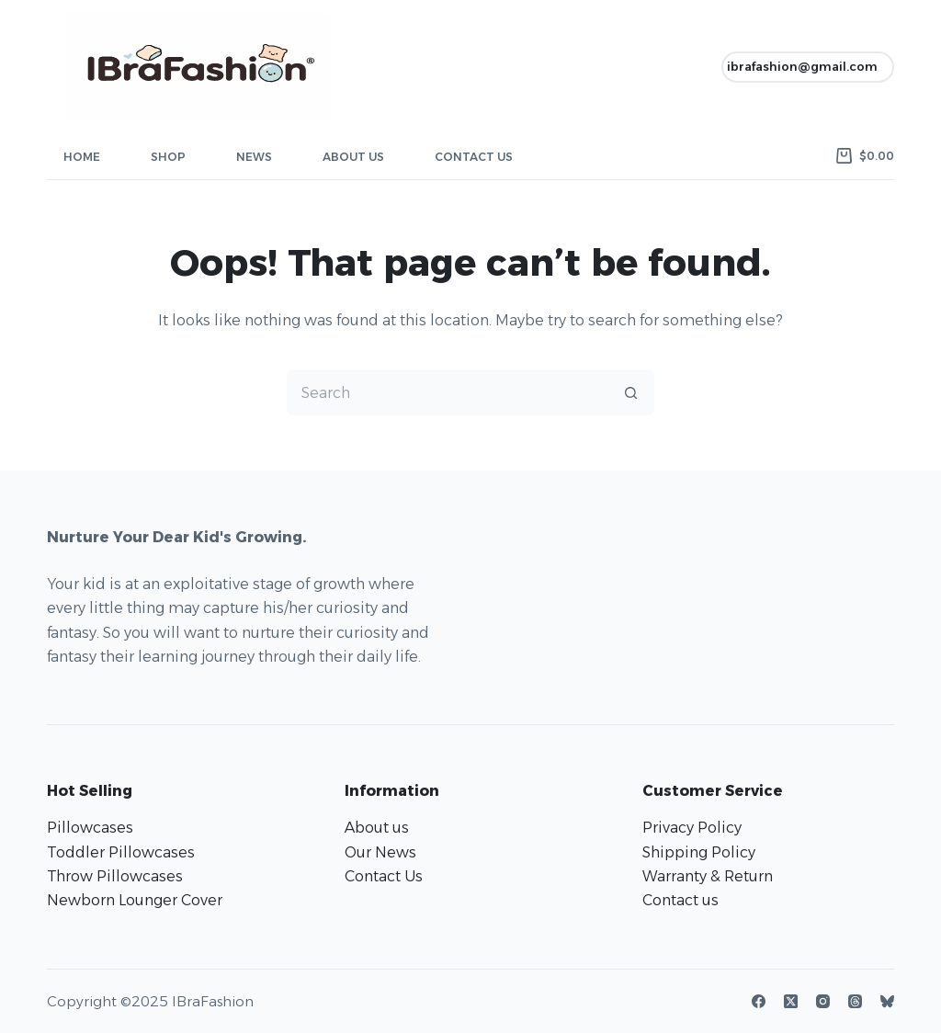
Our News (380, 852)
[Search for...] (447, 392)
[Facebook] (758, 1001)
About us (377, 827)
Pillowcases (90, 827)
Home (81, 157)
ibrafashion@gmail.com (802, 66)
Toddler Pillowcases (121, 852)
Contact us (680, 900)
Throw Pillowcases (115, 876)
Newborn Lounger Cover (134, 900)
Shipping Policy (698, 852)
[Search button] (631, 392)
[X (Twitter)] (791, 1001)
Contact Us (474, 157)
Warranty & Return (707, 876)
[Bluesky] (887, 1001)
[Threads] (855, 1001)
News (254, 157)
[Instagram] (823, 1001)
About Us (353, 157)
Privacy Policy (692, 827)
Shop (168, 157)
